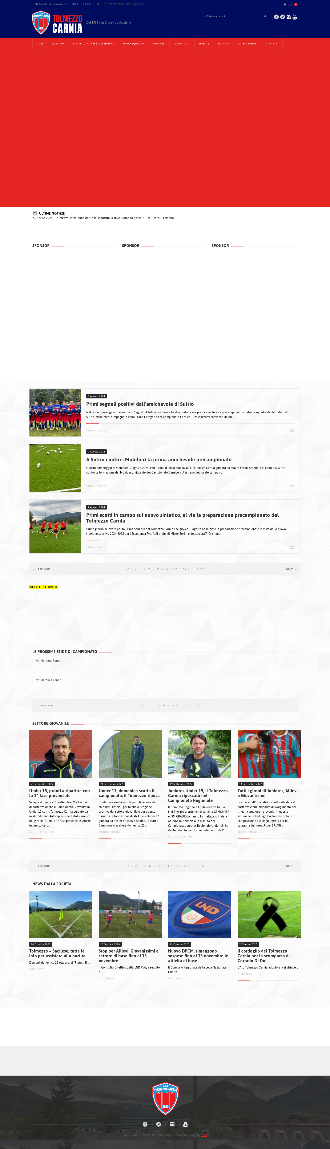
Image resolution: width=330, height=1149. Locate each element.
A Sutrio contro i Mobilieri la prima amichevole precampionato (159, 459)
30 (181, 705)
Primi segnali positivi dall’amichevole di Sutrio (140, 404)
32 (149, 569)
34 (166, 569)
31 (190, 705)
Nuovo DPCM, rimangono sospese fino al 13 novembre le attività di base (198, 956)
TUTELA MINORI (247, 43)
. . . (140, 569)
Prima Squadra (133, 43)
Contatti (272, 43)
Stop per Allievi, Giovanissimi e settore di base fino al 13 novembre (129, 956)
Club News (36, 969)
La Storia (58, 43)
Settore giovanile (41, 831)
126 (203, 569)
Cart (288, 4)
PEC (98, 4)
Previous (41, 569)
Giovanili (159, 43)
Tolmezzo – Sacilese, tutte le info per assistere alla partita (57, 953)
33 (158, 569)
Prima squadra (96, 430)
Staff (204, 1135)
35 (175, 569)
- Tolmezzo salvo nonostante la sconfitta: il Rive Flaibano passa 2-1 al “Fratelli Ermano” (103, 218)
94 (203, 866)
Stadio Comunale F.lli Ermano (94, 43)
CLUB (40, 43)
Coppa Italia (182, 43)
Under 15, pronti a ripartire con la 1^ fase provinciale (59, 793)
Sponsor (223, 43)
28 (164, 705)
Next (291, 569)
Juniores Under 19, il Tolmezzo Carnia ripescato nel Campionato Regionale (198, 795)
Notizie (204, 43)
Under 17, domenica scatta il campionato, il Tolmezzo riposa (129, 793)
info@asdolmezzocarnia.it (51, 4)
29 (173, 705)
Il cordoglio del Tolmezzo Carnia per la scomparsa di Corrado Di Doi (264, 956)
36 (184, 569)
